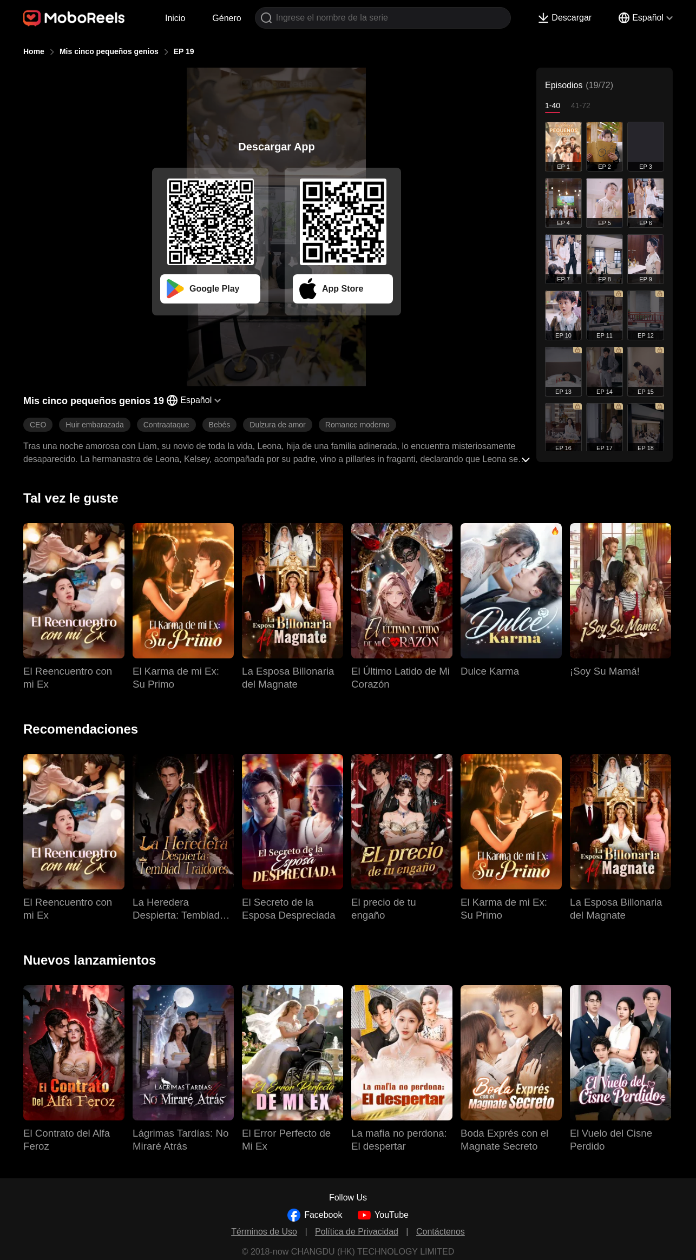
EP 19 (184, 51)
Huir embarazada (94, 424)
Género (226, 18)
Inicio (175, 18)
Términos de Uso (264, 1231)
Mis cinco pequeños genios (109, 51)
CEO (38, 424)
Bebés (220, 424)
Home (33, 51)
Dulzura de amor (277, 424)
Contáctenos (440, 1231)
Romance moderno (357, 424)
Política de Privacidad (356, 1231)
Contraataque (166, 424)
